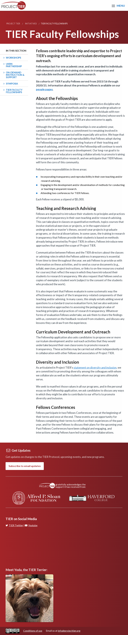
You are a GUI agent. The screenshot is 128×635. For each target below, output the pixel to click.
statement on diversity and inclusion (95, 367)
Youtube (31, 525)
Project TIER (13, 23)
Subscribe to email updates (25, 465)
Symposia (12, 83)
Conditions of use (32, 630)
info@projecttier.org (69, 630)
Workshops (13, 57)
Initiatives (31, 23)
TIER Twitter (14, 525)
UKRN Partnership (14, 65)
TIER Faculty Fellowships (14, 91)
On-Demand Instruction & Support (15, 75)
